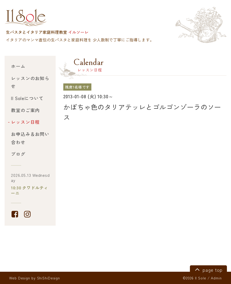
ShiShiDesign (48, 277)
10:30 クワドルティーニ (29, 190)
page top (207, 269)
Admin (216, 277)
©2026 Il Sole (194, 277)
